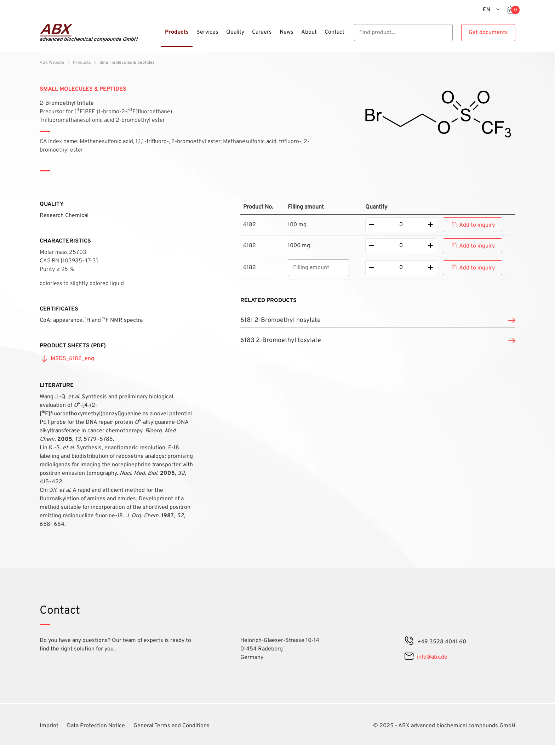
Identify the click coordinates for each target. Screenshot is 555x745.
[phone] (409, 642)
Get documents (488, 32)
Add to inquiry (477, 225)
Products (82, 63)
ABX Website (52, 63)
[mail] (409, 657)
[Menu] (159, 36)
